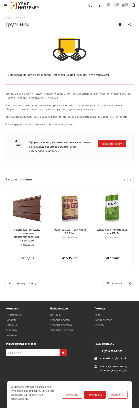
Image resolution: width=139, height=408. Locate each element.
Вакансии (11, 330)
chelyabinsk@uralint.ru (114, 358)
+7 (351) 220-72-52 (111, 351)
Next (131, 180)
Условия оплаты (60, 320)
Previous (125, 180)
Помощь (55, 315)
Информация (59, 308)
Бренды (99, 325)
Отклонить (72, 394)
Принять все (95, 394)
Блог (97, 315)
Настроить (117, 394)
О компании (13, 315)
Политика (11, 335)
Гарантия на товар (61, 330)
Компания (12, 308)
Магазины (11, 325)
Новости (10, 320)
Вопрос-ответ (103, 320)
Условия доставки (61, 325)
